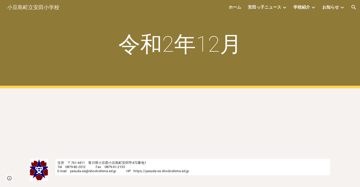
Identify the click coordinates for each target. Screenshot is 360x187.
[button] (354, 7)
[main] (180, 44)
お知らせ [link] (330, 7)
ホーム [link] (235, 7)
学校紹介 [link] (301, 7)
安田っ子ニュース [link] (264, 7)
